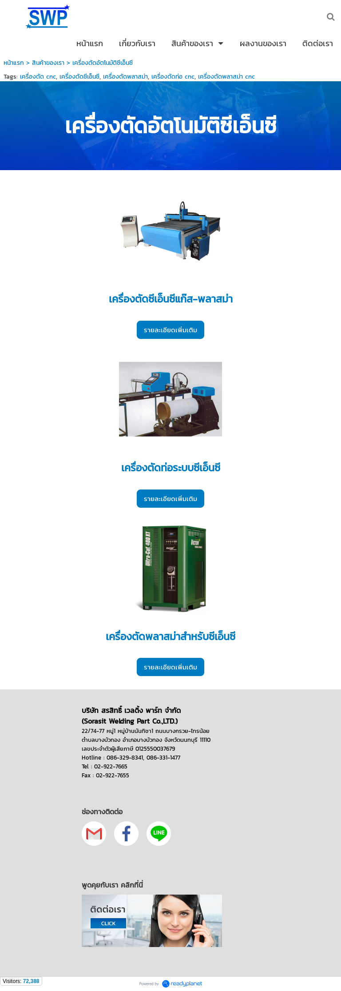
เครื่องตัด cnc (38, 76)
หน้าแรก (14, 63)
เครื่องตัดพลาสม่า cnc (226, 76)
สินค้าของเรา (49, 63)
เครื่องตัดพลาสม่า (125, 76)
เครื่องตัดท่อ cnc (172, 76)
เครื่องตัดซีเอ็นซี (79, 76)
